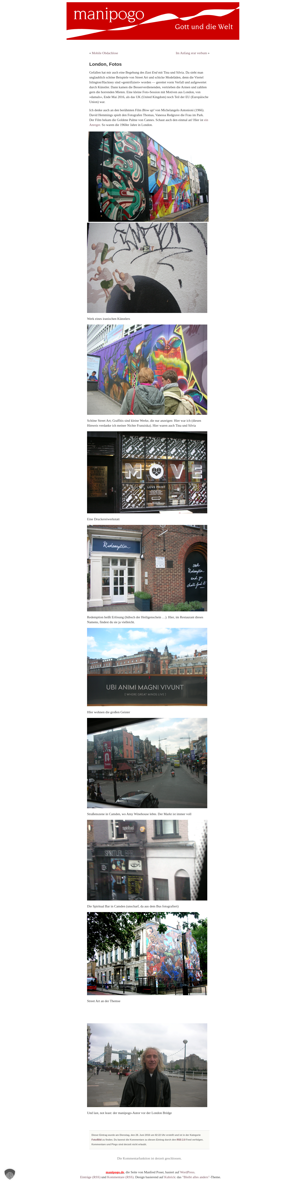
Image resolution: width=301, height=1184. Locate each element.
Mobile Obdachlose (105, 53)
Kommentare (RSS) (120, 1177)
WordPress (187, 1172)
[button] (10, 1174)
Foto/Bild (97, 1139)
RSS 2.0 (181, 1139)
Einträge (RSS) (90, 1177)
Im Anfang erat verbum (191, 53)
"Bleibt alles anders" (196, 1177)
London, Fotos (105, 64)
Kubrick (169, 1177)
